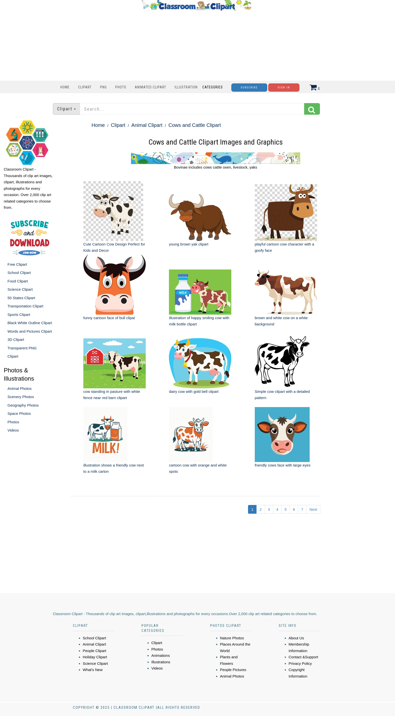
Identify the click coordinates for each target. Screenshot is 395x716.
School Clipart (19, 272)
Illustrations (160, 662)
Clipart (85, 87)
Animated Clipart (150, 87)
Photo (120, 87)
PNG (103, 87)
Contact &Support (303, 657)
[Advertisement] (196, 46)
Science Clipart (20, 289)
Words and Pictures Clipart (29, 331)
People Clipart (94, 651)
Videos (13, 430)
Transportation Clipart (25, 306)
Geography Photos (23, 405)
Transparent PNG (22, 348)
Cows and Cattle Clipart (194, 125)
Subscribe (249, 87)
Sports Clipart (18, 314)
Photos (13, 422)
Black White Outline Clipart (29, 323)
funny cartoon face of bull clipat (109, 318)
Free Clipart (17, 264)
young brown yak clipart (188, 244)
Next (313, 509)
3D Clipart (15, 339)
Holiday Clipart (95, 657)
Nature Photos (232, 638)
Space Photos (19, 413)
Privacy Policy (300, 663)
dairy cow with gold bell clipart (193, 391)
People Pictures (233, 670)
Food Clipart (17, 281)
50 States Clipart (21, 298)
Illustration (186, 87)
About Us (296, 638)
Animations (160, 655)
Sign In (284, 87)
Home (65, 87)
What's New (93, 670)
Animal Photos (19, 388)
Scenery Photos (20, 397)
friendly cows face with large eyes (282, 465)
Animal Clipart (146, 125)
